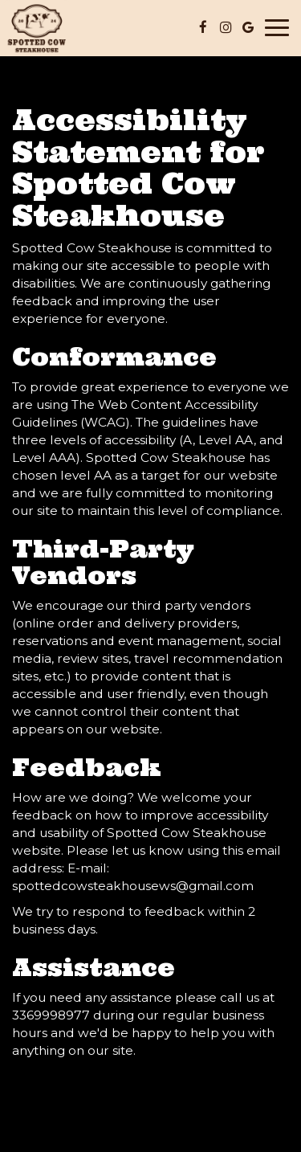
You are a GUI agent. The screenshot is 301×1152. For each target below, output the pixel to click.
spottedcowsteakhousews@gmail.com (133, 885)
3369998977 (51, 1015)
